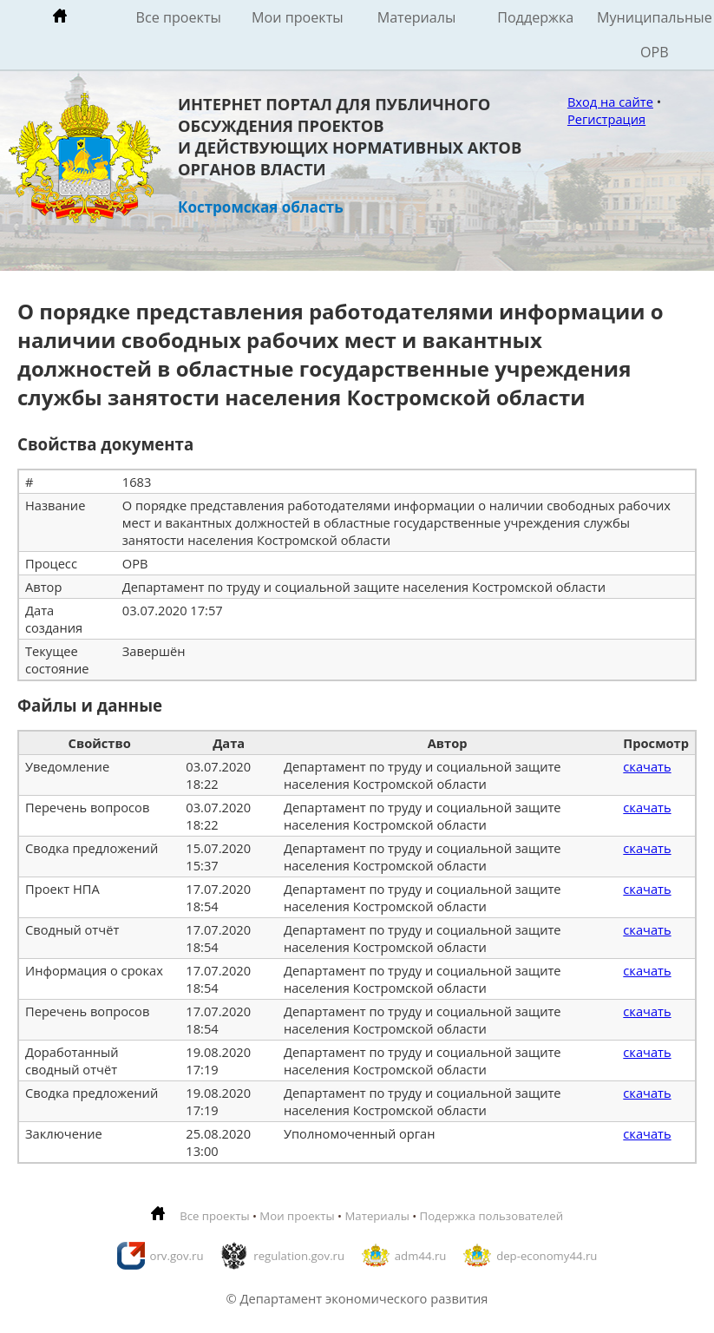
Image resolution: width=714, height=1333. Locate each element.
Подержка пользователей (491, 1216)
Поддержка (535, 17)
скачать (647, 766)
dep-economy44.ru (546, 1256)
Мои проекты (298, 17)
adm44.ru (421, 1256)
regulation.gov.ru (298, 1256)
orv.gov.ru (177, 1256)
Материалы (416, 17)
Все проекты (178, 17)
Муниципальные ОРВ (654, 35)
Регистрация (606, 119)
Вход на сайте (610, 101)
